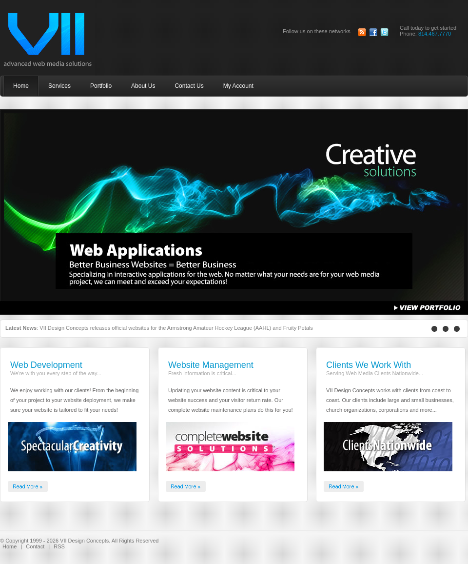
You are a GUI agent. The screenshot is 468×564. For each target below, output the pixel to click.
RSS (59, 546)
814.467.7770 (434, 34)
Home (9, 546)
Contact (35, 546)
